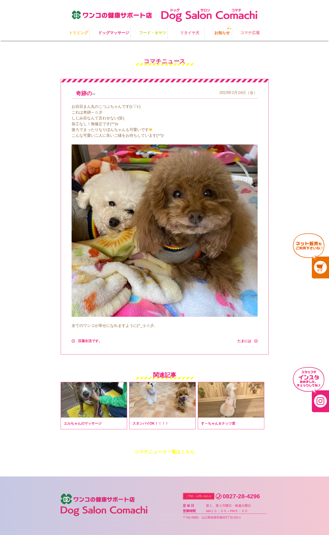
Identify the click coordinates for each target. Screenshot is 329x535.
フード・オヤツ (152, 33)
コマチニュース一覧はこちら (164, 451)
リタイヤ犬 (189, 33)
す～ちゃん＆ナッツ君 (218, 423)
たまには (244, 341)
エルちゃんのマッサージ (83, 423)
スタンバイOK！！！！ (150, 423)
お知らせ (222, 33)
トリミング (78, 33)
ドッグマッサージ (113, 33)
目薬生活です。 (90, 341)
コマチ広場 (250, 33)
